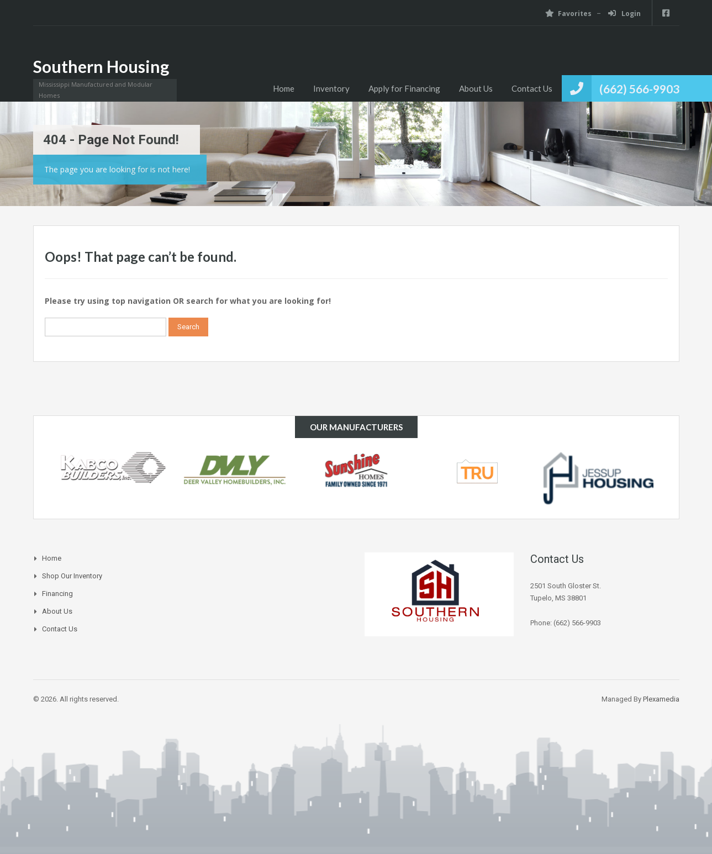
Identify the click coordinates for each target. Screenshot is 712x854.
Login (624, 13)
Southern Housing (101, 66)
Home (283, 88)
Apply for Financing (404, 88)
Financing (57, 593)
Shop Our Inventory (72, 576)
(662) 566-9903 (639, 89)
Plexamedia (661, 699)
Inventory (331, 88)
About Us (476, 88)
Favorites (568, 13)
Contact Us (531, 88)
